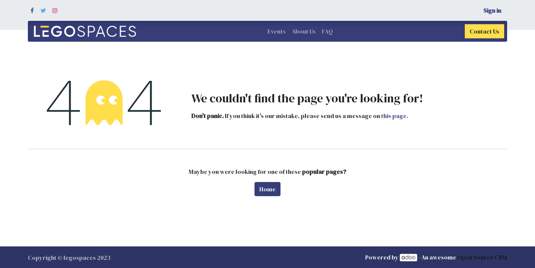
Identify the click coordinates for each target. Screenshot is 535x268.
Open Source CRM (482, 257)
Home (267, 189)
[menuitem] (277, 31)
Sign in (492, 10)
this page (393, 116)
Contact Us (484, 31)
